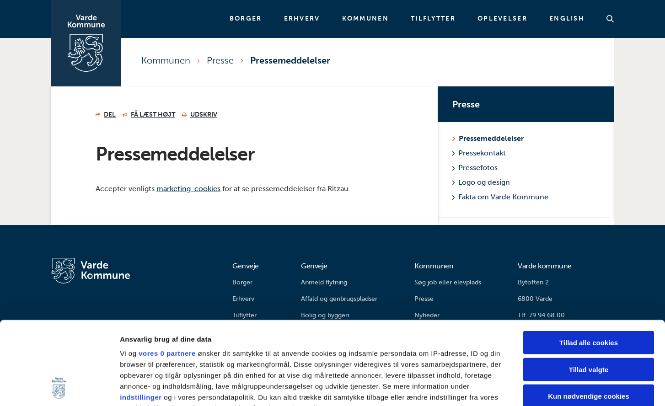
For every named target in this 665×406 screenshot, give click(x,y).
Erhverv (302, 18)
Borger (246, 18)
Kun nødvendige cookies (588, 318)
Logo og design (481, 182)
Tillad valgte (588, 291)
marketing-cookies (188, 188)
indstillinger (141, 319)
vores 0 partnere (167, 275)
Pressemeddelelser (290, 60)
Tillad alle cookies (588, 265)
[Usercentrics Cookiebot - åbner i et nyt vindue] (59, 388)
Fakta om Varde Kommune (500, 196)
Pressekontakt (479, 153)
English (567, 18)
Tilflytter (433, 18)
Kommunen (365, 18)
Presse (220, 60)
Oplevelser (502, 18)
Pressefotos (475, 167)
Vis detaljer (475, 388)
